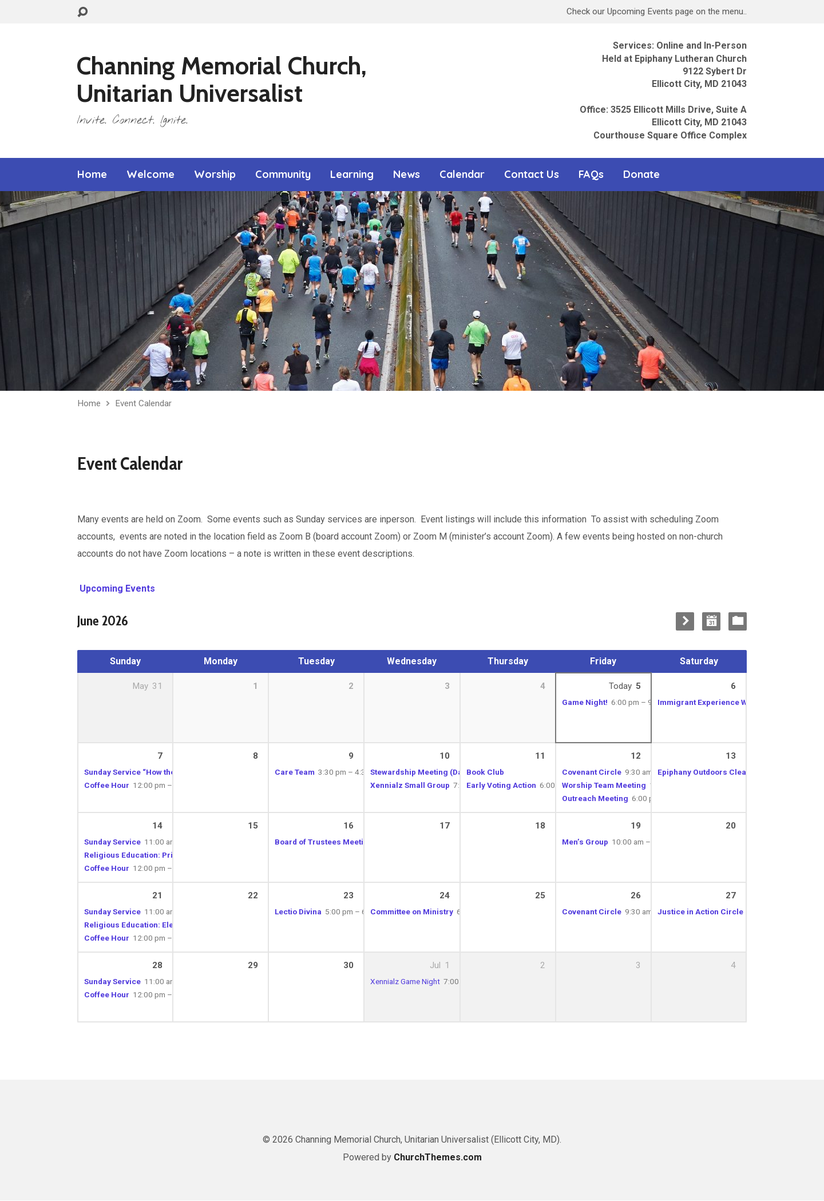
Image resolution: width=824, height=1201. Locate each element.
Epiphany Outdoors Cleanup (708, 771)
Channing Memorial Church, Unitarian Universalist (221, 79)
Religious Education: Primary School (151, 854)
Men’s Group (585, 841)
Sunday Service (112, 841)
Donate (641, 174)
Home (92, 174)
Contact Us (531, 174)
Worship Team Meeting (604, 785)
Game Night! (585, 702)
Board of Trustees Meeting (324, 841)
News (406, 174)
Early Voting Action (501, 785)
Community (283, 174)
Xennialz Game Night (405, 981)
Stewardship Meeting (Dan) (420, 771)
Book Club (485, 771)
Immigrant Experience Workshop (717, 702)
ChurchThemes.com (438, 1157)
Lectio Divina (298, 911)
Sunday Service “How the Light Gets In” (154, 771)
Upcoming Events (116, 588)
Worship (215, 174)
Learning (352, 174)
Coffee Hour (106, 785)
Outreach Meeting (595, 798)
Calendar (462, 174)
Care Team (295, 771)
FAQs (591, 174)
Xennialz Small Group (410, 785)
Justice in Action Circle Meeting (716, 911)
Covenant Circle (591, 771)
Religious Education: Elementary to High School (171, 924)
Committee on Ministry (411, 911)
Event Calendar (143, 403)
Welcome (150, 174)
